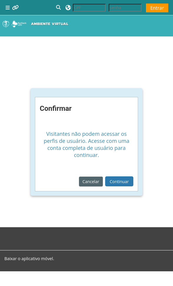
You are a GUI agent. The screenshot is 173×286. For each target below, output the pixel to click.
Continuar (119, 181)
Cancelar (91, 181)
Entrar (157, 8)
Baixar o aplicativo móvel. (29, 258)
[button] (58, 7)
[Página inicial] (36, 23)
